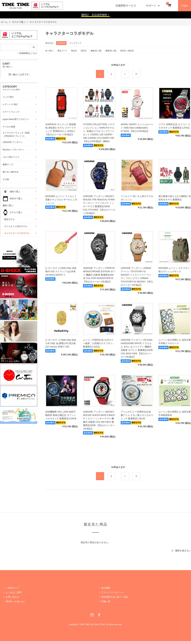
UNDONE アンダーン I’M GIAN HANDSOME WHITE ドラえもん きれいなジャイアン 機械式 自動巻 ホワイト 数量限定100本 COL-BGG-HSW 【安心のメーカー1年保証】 (137, 348)
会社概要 (105, 588)
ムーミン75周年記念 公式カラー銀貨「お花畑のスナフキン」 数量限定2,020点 (99, 343)
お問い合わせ (12, 597)
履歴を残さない (183, 550)
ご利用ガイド (12, 588)
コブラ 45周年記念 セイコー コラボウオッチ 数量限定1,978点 (174, 126)
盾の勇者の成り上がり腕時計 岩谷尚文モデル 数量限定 (174, 198)
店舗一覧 (105, 601)
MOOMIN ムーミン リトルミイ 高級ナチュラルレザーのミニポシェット (61, 199)
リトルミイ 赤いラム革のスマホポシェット (137, 198)
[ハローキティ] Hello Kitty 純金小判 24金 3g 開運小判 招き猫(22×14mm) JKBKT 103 (60, 343)
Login (184, 5)
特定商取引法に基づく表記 (114, 597)
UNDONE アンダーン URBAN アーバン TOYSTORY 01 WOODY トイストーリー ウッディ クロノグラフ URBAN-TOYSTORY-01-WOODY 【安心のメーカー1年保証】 (137, 276)
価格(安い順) (95, 51)
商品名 (74, 51)
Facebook (99, 614)
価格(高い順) (110, 51)
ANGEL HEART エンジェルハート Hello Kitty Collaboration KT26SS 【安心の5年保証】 (137, 127)
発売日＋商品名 (127, 51)
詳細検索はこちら (28, 53)
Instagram (92, 614)
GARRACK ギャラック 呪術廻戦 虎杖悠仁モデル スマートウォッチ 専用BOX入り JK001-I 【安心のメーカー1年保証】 (60, 129)
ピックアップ (75, 43)
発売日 (84, 51)
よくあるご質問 (14, 592)
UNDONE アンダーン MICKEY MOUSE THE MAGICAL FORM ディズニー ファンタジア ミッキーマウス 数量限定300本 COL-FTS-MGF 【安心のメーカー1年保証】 (99, 204)
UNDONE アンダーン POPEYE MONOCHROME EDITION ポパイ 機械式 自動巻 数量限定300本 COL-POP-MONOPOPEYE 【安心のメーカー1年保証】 (99, 275)
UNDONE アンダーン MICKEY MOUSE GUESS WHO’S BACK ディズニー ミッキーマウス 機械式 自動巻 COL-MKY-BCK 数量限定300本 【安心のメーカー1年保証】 (99, 420)
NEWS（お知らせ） (16, 601)
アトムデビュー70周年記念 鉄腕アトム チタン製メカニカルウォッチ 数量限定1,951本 (137, 415)
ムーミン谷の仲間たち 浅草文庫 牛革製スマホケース (174, 342)
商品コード (62, 51)
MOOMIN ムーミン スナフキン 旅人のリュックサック (174, 270)
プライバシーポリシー (112, 592)
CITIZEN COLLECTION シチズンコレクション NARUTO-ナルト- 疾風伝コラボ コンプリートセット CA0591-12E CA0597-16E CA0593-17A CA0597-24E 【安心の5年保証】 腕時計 (98, 133)
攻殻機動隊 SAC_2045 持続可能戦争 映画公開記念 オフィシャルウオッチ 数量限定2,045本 (61, 415)
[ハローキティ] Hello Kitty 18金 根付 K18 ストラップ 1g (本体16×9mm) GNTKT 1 (60, 271)
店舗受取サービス (125, 5)
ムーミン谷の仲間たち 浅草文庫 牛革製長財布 (174, 413)
